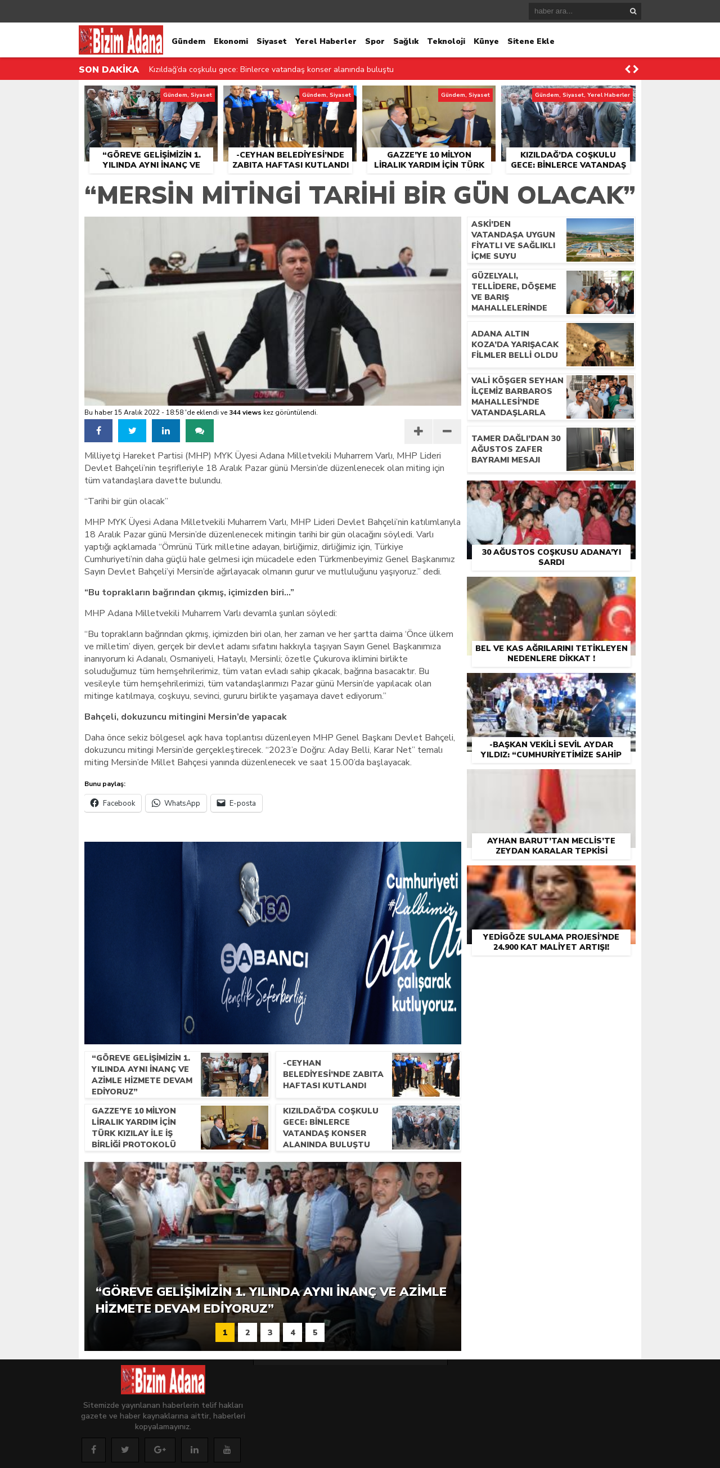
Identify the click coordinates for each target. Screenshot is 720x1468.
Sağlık (405, 41)
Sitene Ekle (531, 41)
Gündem (188, 41)
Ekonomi (231, 41)
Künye (486, 41)
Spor (375, 41)
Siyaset (271, 41)
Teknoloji (446, 41)
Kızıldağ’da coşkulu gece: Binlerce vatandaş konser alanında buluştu (271, 69)
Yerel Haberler (326, 41)
